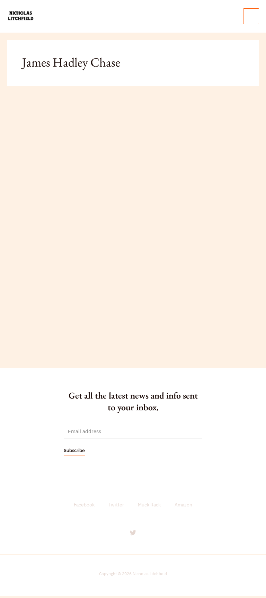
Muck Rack (149, 507)
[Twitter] (133, 534)
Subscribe (74, 452)
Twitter (116, 507)
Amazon (183, 507)
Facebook (84, 507)
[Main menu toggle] (251, 17)
